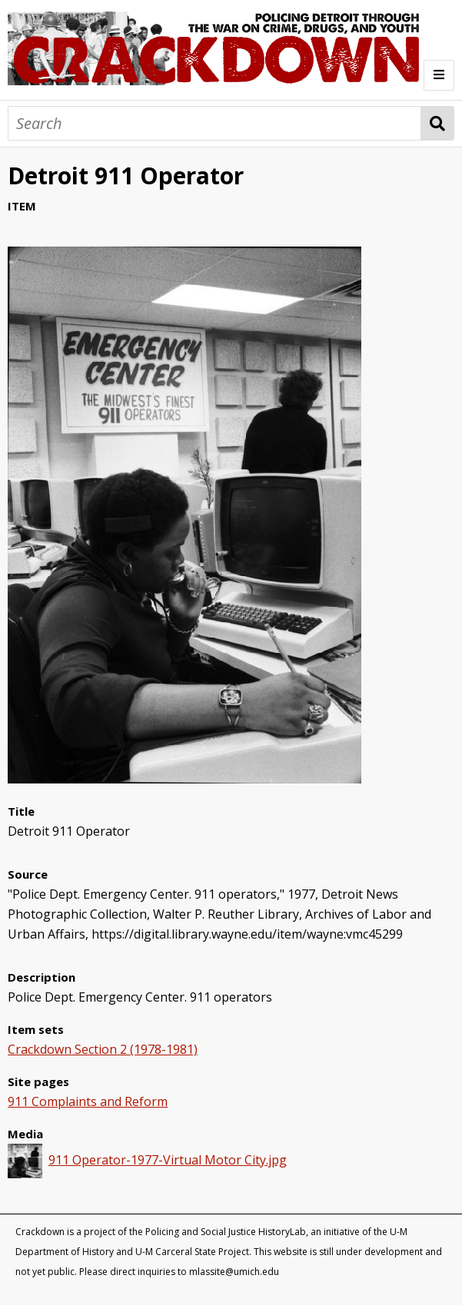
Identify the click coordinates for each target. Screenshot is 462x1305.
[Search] (214, 123)
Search (437, 123)
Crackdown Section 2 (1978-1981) (103, 1049)
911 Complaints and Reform (88, 1101)
